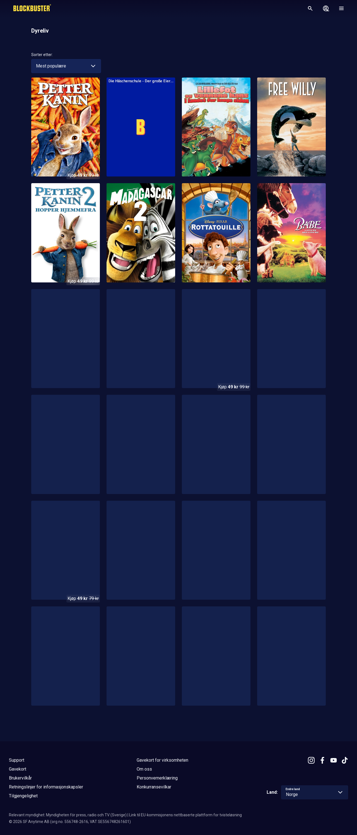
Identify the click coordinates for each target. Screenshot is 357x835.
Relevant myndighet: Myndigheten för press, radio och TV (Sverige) (68, 815)
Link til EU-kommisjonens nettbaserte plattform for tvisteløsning (185, 815)
